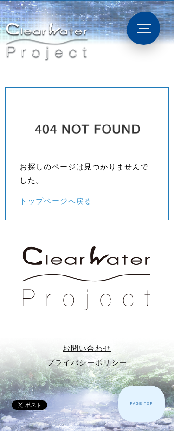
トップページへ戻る (55, 201)
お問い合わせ (87, 348)
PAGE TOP (141, 403)
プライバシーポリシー (87, 363)
